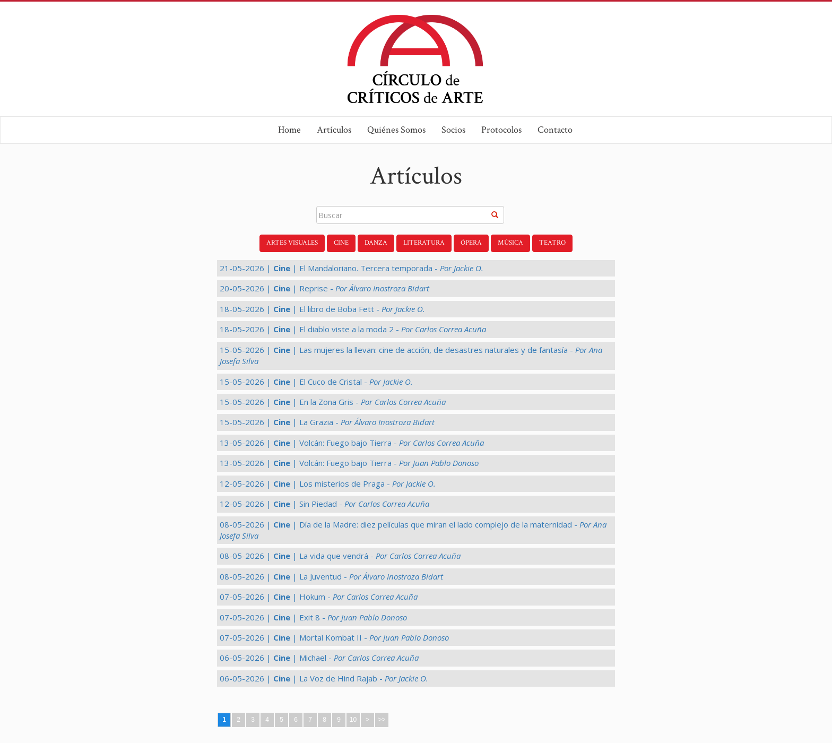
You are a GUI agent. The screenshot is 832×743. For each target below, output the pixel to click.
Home (289, 130)
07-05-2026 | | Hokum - (319, 596)
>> (381, 719)
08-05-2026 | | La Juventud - (331, 576)
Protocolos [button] (501, 130)
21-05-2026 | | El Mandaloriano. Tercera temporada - (351, 268)
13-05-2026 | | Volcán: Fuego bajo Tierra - (352, 442)
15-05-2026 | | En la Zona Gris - (333, 401)
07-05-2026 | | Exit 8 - (313, 617)
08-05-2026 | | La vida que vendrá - (340, 555)
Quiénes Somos (396, 130)
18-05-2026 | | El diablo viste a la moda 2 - (353, 329)
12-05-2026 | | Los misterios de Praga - (328, 483)
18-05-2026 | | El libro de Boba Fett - (322, 309)
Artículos (334, 130)
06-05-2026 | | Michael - (319, 657)
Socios (453, 130)
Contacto (555, 130)
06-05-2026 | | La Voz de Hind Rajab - (324, 678)
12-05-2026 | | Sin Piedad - (324, 503)
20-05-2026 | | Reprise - (324, 288)
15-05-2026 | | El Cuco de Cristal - (316, 381)
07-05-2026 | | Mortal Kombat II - (334, 637)
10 (353, 719)
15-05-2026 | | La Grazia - (327, 422)
